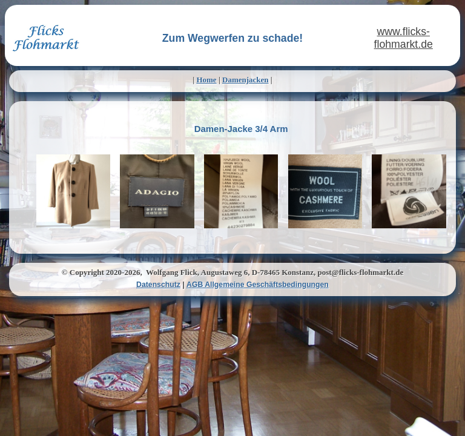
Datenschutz (158, 284)
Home (206, 79)
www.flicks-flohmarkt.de (403, 37)
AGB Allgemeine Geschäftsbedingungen (257, 284)
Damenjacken (245, 79)
